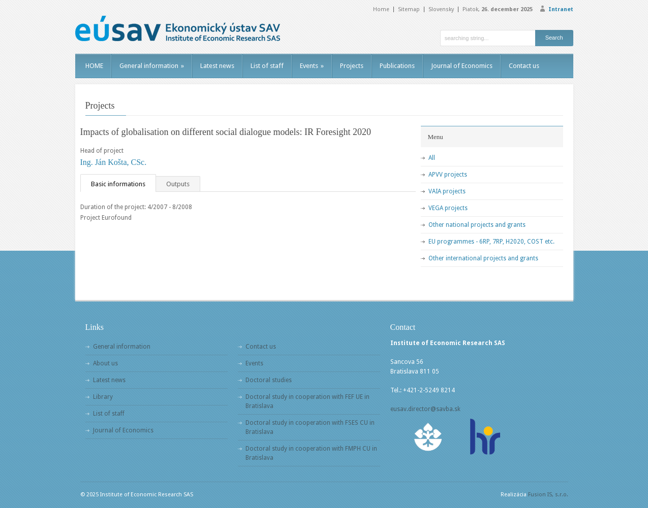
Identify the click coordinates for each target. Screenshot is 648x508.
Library (103, 396)
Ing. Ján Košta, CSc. (113, 162)
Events (312, 66)
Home (381, 9)
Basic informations (118, 184)
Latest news (217, 66)
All (431, 157)
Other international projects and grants (483, 258)
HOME (94, 66)
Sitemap (409, 9)
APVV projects (447, 174)
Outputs (178, 184)
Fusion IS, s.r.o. (548, 494)
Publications (397, 66)
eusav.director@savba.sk (425, 409)
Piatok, (497, 9)
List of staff (267, 66)
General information (151, 66)
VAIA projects (447, 191)
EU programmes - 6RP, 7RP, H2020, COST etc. (491, 241)
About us (105, 363)
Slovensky (441, 9)
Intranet (560, 9)
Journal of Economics (461, 66)
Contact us (524, 66)
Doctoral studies (268, 380)
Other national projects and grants (477, 224)
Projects (351, 66)
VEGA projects (448, 208)
